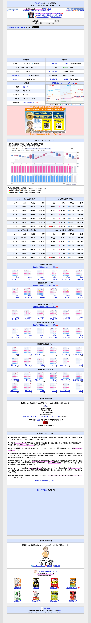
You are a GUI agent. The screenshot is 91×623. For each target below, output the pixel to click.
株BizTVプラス (42, 490)
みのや (55, 279)
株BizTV (48, 566)
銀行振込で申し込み (55, 17)
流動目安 (16, 79)
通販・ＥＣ (28, 365)
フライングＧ (78, 337)
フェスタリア (53, 337)
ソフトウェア (14, 319)
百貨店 (42, 365)
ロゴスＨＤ (28, 319)
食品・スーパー (20, 27)
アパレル (29, 354)
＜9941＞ (16, 295)
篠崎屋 (42, 297)
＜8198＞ (80, 277)
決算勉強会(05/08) (28, 10)
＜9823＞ (16, 277)
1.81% (28, 75)
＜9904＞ (42, 335)
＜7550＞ (68, 335)
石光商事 (54, 297)
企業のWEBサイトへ (29, 102)
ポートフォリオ (12, 11)
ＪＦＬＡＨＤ (14, 337)
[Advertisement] (45, 42)
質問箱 (81, 10)
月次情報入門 (36, 601)
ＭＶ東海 (80, 279)
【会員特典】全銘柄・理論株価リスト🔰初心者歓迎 (48, 15)
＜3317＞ (80, 335)
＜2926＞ (42, 295)
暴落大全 (36, 588)
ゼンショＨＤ (66, 337)
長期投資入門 (73, 601)
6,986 (66, 63)
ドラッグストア (65, 354)
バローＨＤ (79, 297)
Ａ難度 (66, 79)
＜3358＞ (42, 317)
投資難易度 (53, 79)
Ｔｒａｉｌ (41, 319)
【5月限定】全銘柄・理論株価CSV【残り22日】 (47, 13)
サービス (54, 365)
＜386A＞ (55, 277)
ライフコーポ (66, 279)
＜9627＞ (55, 317)
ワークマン (28, 337)
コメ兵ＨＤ (66, 319)
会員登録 (70, 9)
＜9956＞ (80, 295)
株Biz (59, 610)
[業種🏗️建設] (47, 9)
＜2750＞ (55, 295)
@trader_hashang (38, 566)
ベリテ (42, 337)
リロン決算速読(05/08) (42, 10)
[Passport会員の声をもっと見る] (45, 481)
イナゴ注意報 (53, 71)
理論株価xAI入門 (71, 588)
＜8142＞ (68, 295)
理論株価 (54, 63)
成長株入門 (17, 601)
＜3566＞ (80, 317)
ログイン (79, 9)
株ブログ (56, 566)
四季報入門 (53, 588)
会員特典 (69, 10)
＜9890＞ (29, 277)
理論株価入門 (54, 601)
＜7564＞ (29, 335)
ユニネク (80, 319)
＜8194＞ (68, 277)
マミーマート (14, 279)
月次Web (38, 3)
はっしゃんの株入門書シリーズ (45, 571)
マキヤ (30, 279)
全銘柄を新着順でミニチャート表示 (44, 267)
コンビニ (54, 354)
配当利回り (15, 75)
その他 (81, 365)
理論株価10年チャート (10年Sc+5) (63, 83)
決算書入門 (17, 588)
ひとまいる (41, 279)
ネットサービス (65, 365)
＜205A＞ (29, 317)
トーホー (67, 297)
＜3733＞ (16, 317)
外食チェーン (14, 365)
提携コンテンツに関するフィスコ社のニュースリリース (41, 416)
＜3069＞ (16, 335)
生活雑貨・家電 (78, 354)
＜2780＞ (68, 317)
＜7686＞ (42, 277)
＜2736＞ (55, 335)
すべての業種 (14, 354)
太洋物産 (16, 297)
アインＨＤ (53, 319)
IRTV (38, 420)
